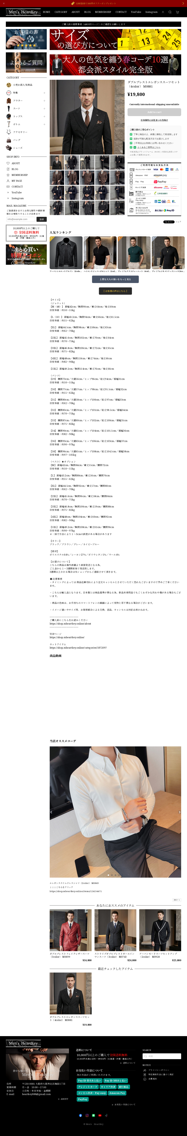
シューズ (17, 148)
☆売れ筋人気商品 (22, 85)
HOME (46, 12)
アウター (18, 100)
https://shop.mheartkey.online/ (67, 637)
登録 (41, 219)
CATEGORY (61, 12)
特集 (15, 92)
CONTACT (121, 12)
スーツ (16, 108)
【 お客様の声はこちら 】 (115, 291)
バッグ (16, 140)
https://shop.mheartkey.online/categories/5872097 (78, 647)
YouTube (136, 12)
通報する (177, 900)
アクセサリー (20, 132)
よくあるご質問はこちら (147, 147)
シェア (178, 221)
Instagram (151, 12)
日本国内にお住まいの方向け (154, 120)
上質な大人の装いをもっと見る (115, 279)
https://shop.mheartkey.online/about (70, 623)
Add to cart (154, 112)
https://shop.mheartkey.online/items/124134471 (76, 891)
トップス (17, 116)
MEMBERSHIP (103, 12)
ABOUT (76, 12)
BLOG (87, 12)
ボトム (16, 124)
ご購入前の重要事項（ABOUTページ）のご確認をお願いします (93, 24)
